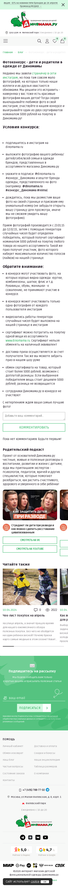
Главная (9, 52)
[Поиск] (39, 41)
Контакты (9, 780)
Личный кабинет (13, 746)
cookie (35, 881)
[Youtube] (45, 837)
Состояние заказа (13, 773)
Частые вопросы (13, 766)
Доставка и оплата (45, 746)
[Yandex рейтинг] (21, 852)
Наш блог (8, 759)
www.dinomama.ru (18, 340)
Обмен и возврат (13, 753)
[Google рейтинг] (47, 852)
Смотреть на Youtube (30, 548)
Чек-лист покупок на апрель (24, 615)
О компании (41, 773)
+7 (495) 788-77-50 (33, 790)
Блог (22, 52)
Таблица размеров (45, 766)
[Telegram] (47, 790)
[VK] (38, 837)
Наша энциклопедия (47, 759)
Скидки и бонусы (44, 753)
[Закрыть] (63, 5)
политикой (53, 716)
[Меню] (6, 41)
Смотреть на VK (30, 540)
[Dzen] (30, 837)
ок (45, 881)
